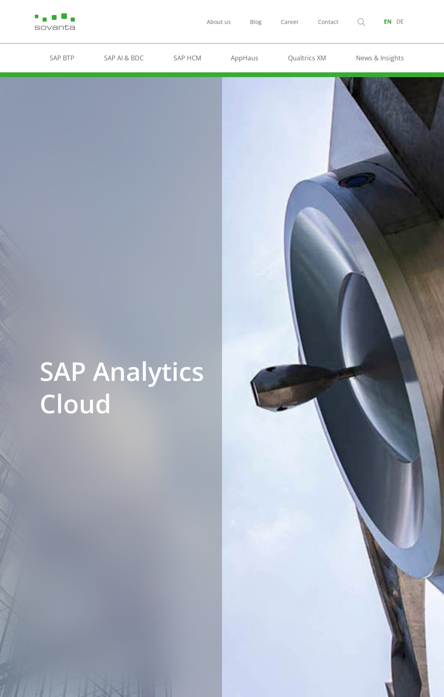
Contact (328, 22)
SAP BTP (62, 58)
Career (290, 22)
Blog (256, 22)
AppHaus (244, 58)
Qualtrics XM (307, 58)
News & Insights (380, 58)
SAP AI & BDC (124, 58)
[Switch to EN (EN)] (388, 21)
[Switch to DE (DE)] (400, 21)
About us (219, 22)
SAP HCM (187, 58)
